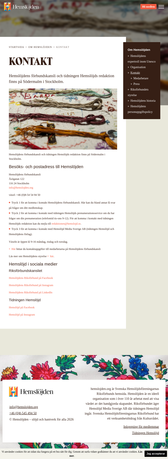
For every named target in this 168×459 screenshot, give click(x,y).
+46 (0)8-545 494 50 (23, 413)
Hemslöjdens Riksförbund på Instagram (31, 285)
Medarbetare (140, 78)
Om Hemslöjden (40, 47)
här (52, 256)
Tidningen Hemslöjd (145, 433)
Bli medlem (148, 8)
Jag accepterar (156, 453)
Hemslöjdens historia (142, 100)
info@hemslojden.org (21, 187)
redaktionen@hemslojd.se (66, 223)
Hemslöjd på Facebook (22, 307)
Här (13, 249)
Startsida (16, 47)
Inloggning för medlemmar (141, 426)
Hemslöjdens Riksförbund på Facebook (31, 278)
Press (136, 84)
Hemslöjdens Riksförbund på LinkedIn (30, 292)
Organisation (138, 67)
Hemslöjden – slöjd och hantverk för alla (22, 8)
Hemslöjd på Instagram (22, 314)
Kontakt (135, 72)
